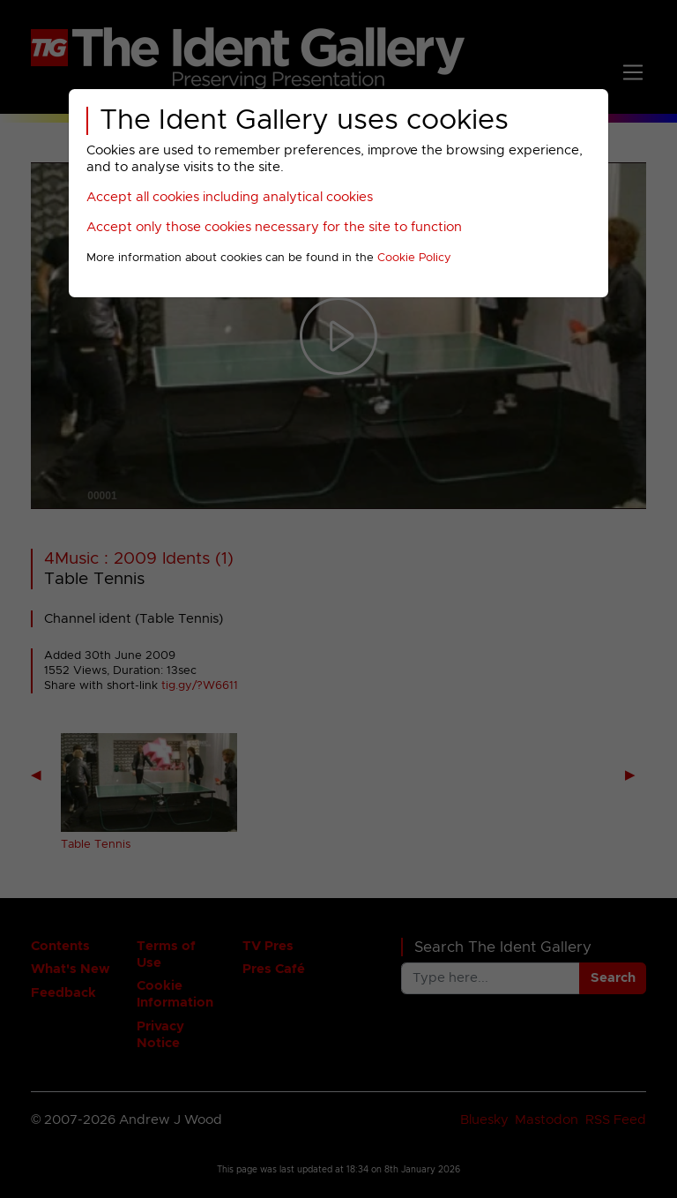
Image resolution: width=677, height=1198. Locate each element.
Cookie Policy (414, 258)
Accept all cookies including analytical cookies (229, 197)
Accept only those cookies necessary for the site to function (274, 227)
